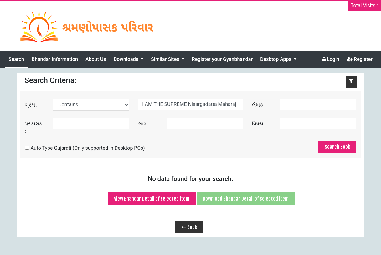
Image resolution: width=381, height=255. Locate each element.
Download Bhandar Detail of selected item (246, 199)
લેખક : (259, 105)
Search (16, 59)
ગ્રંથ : (31, 105)
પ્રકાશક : (34, 127)
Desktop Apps (276, 59)
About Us (95, 59)
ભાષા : (144, 124)
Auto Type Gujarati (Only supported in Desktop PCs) (85, 148)
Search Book (337, 147)
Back (189, 227)
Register (360, 59)
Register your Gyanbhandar (222, 59)
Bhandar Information (55, 59)
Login (330, 59)
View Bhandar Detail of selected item (151, 199)
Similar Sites (166, 59)
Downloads (127, 59)
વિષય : (259, 124)
